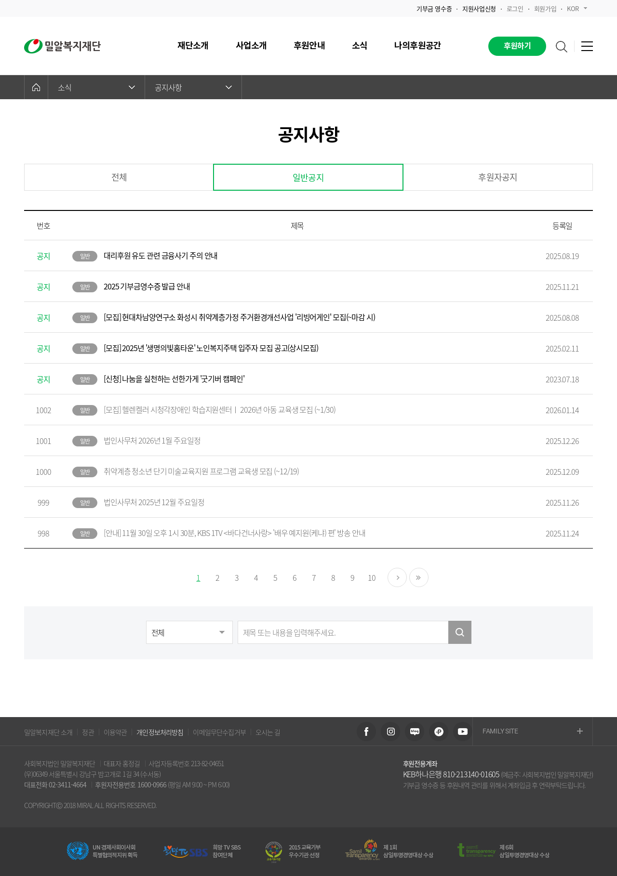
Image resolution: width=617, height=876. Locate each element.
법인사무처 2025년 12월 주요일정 (154, 502)
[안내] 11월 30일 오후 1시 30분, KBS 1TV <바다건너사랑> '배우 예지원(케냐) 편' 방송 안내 (234, 532)
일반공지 (308, 177)
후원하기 (517, 46)
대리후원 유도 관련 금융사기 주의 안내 (160, 255)
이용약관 (115, 732)
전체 (119, 176)
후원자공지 (497, 176)
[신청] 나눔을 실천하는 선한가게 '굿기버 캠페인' (174, 378)
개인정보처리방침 (159, 732)
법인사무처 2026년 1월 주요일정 (152, 440)
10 (372, 577)
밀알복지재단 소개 (48, 732)
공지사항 (193, 87)
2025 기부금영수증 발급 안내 (147, 286)
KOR (577, 8)
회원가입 (545, 8)
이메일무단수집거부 (219, 732)
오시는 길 (268, 732)
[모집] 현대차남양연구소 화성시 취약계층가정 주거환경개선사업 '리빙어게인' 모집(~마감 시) (239, 317)
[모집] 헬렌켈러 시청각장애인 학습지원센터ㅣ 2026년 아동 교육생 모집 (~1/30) (219, 409)
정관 (88, 732)
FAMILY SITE (533, 731)
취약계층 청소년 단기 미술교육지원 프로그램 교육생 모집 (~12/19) (201, 471)
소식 (96, 87)
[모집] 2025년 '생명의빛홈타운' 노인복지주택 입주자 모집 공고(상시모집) (211, 347)
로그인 (515, 8)
